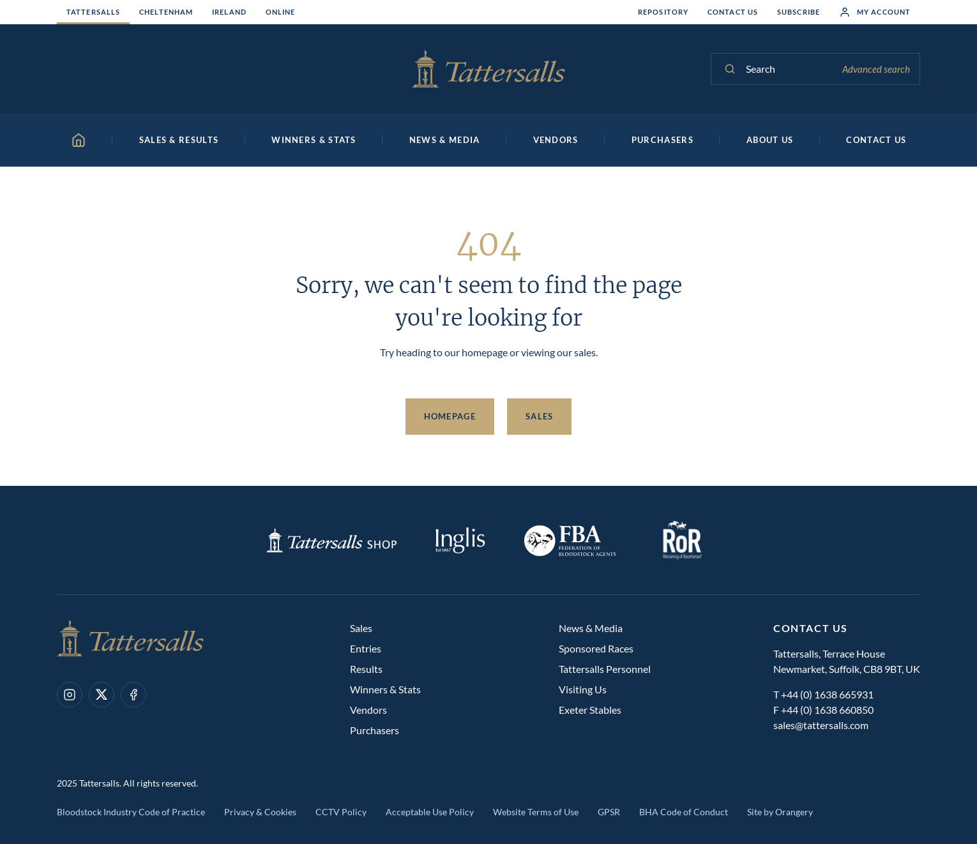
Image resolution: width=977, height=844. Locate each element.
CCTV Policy (341, 811)
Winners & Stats (385, 689)
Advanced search (876, 69)
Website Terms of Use (536, 811)
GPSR (609, 811)
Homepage (450, 416)
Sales (540, 416)
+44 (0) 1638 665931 (827, 694)
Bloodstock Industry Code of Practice (131, 811)
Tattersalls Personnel (605, 669)
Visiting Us (583, 689)
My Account (875, 12)
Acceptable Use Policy (430, 811)
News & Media (591, 628)
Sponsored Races (596, 648)
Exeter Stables (590, 710)
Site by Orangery (780, 811)
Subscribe (798, 12)
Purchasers (374, 730)
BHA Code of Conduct (683, 811)
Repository (663, 12)
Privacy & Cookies (260, 811)
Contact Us (733, 12)
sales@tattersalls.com (820, 725)
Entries (365, 648)
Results (366, 669)
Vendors (368, 710)
